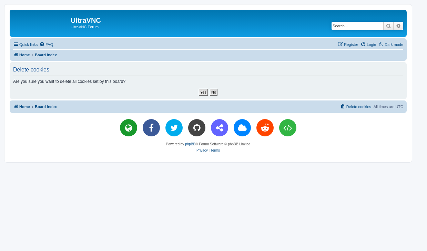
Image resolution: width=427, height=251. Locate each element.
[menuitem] (46, 44)
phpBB (190, 144)
